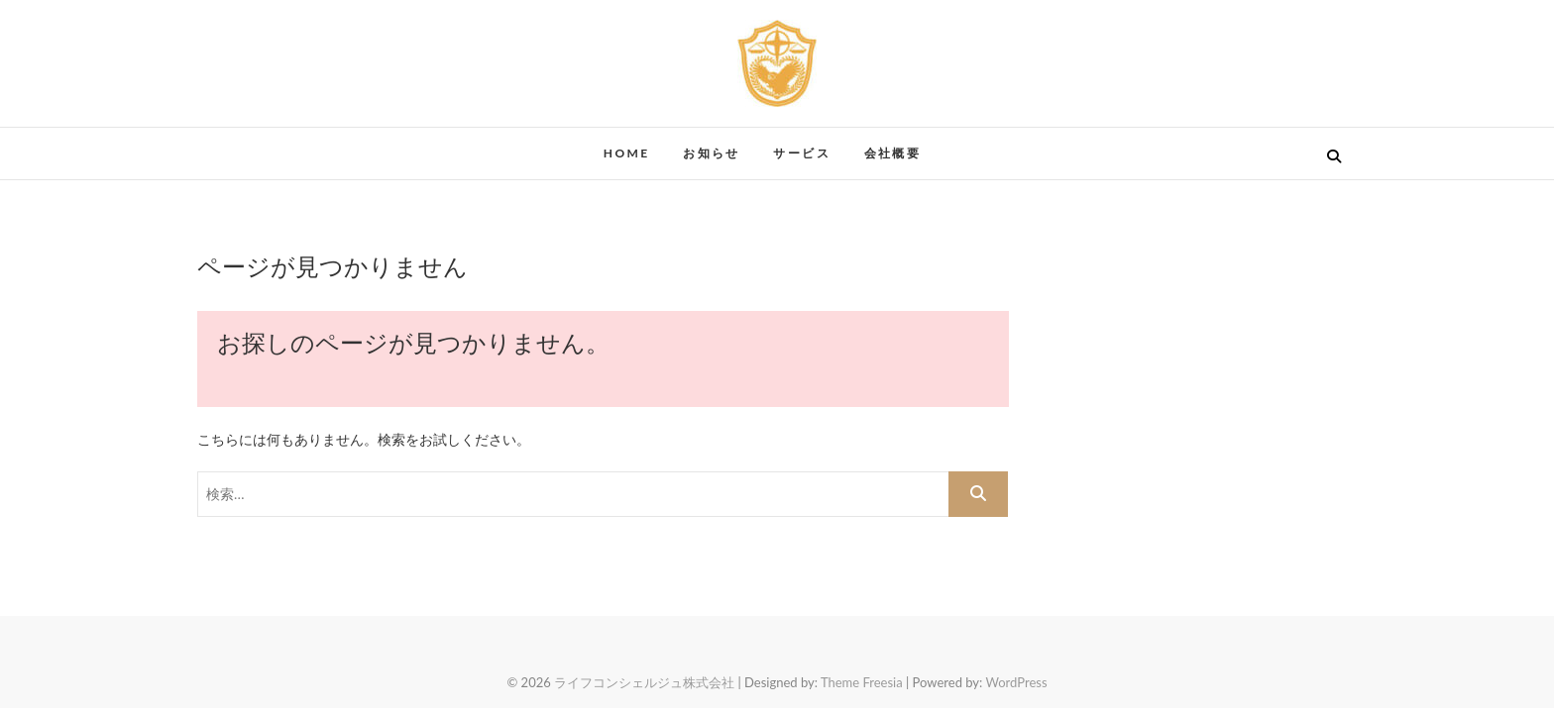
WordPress (1016, 682)
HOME (627, 153)
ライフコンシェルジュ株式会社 (644, 682)
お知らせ (711, 153)
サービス (802, 153)
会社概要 (893, 153)
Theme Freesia (862, 682)
